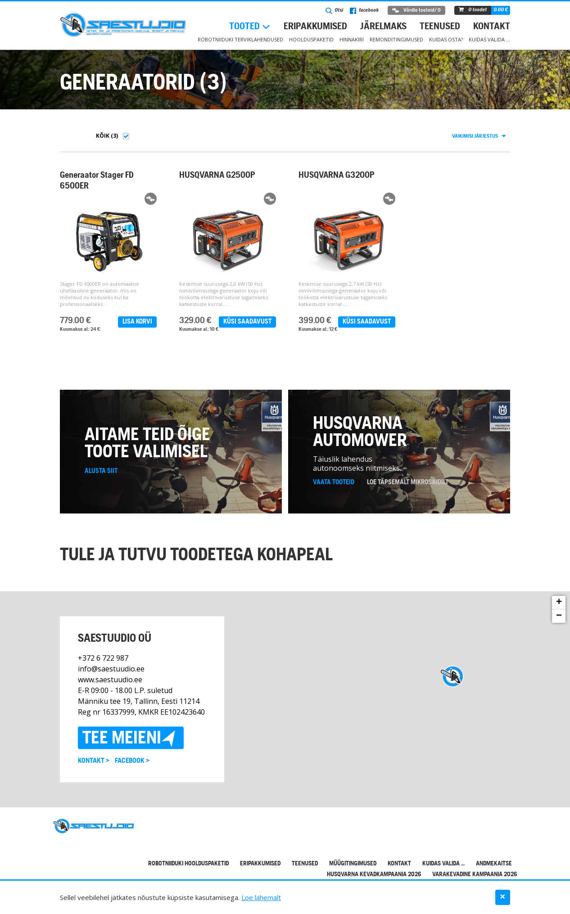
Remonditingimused (396, 39)
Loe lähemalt (261, 897)
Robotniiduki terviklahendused (240, 39)
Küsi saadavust (245, 322)
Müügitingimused (352, 872)
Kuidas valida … (489, 39)
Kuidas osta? (446, 39)
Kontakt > (93, 769)
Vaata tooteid (333, 490)
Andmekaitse (494, 872)
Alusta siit (101, 479)
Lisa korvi (136, 322)
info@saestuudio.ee (111, 677)
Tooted (244, 27)
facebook (364, 11)
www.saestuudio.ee (110, 688)
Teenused (440, 27)
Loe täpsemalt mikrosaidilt (407, 490)
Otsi (334, 11)
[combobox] (478, 136)
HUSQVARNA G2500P (216, 175)
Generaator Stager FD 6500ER (97, 180)
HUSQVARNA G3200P (334, 175)
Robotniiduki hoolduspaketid (188, 872)
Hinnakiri (351, 39)
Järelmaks (383, 27)
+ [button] (559, 610)
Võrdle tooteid (416, 10)
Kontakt (491, 27)
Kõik (102, 136)
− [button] (559, 624)
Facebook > (132, 769)
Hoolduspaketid (311, 39)
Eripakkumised (315, 27)
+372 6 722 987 (103, 666)
